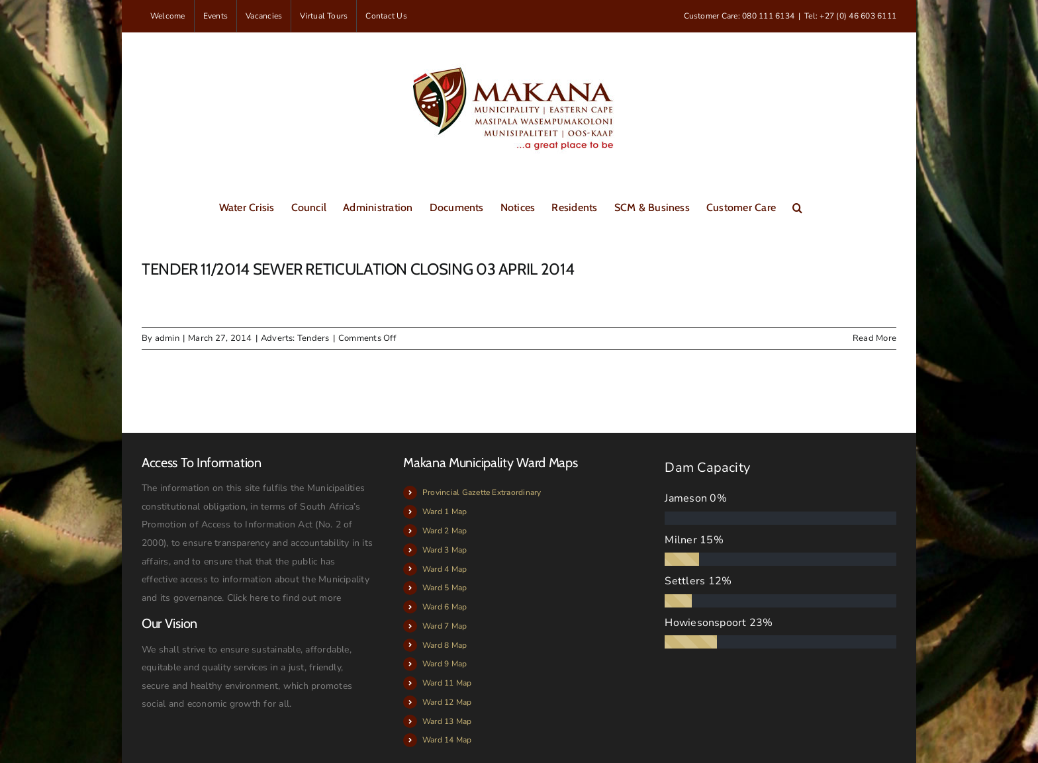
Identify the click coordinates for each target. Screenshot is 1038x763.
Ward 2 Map (444, 530)
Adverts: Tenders (295, 338)
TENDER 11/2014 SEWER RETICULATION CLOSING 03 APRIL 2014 (358, 269)
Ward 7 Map (444, 626)
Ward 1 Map (444, 511)
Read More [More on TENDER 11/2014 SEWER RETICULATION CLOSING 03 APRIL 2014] (874, 338)
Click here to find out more (284, 598)
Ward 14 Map (447, 740)
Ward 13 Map (447, 721)
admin (167, 338)
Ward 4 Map (444, 569)
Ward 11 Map (447, 683)
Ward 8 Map (444, 645)
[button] (797, 206)
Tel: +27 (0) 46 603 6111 (850, 16)
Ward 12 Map (447, 702)
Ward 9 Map (444, 663)
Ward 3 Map (444, 550)
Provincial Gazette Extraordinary (482, 492)
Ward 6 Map (444, 607)
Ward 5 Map (444, 587)
